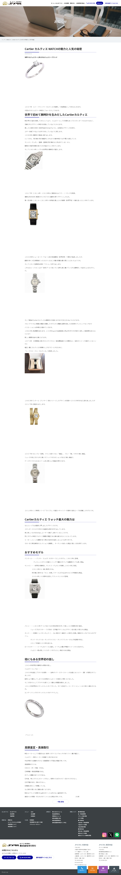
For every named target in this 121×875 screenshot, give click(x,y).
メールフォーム (9, 857)
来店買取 (12, 814)
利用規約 (33, 816)
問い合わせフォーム (57, 811)
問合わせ (99, 3)
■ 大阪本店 (81, 820)
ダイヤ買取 (81, 818)
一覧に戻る (60, 802)
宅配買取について (12, 824)
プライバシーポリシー (35, 824)
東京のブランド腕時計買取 (84, 835)
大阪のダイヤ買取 (82, 824)
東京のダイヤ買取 (82, 833)
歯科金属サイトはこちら (111, 3)
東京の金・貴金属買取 (83, 831)
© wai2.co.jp (5, 872)
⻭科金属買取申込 (56, 820)
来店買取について (12, 826)
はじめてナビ (58, 3)
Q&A (32, 811)
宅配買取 (12, 816)
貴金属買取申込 (56, 814)
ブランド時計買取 (82, 816)
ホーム (53, 3)
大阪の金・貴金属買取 (83, 822)
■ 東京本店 (81, 829)
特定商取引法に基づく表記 (36, 822)
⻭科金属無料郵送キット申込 (59, 822)
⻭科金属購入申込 (56, 818)
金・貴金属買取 (82, 814)
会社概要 (66, 3)
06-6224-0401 (26, 857)
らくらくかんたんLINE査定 (14, 822)
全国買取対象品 (80, 3)
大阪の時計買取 (82, 827)
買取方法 (72, 3)
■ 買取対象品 (81, 811)
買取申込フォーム (56, 816)
